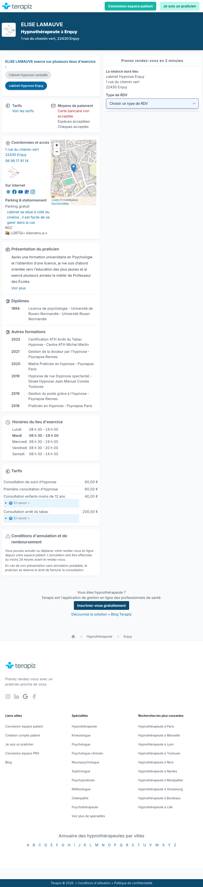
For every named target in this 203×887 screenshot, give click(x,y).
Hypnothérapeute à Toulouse (159, 753)
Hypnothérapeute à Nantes (157, 771)
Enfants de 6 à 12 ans (41, 504)
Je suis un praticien (179, 6)
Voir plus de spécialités (88, 816)
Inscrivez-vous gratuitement (101, 605)
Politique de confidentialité (133, 883)
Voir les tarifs (23, 111)
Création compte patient (22, 735)
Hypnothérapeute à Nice (156, 762)
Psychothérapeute (85, 807)
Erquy (128, 636)
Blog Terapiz (121, 614)
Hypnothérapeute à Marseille (159, 735)
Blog (8, 762)
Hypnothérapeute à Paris (156, 726)
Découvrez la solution (89, 614)
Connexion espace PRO (22, 753)
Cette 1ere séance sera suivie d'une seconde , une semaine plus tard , (41, 519)
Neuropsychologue (85, 762)
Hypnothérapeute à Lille (155, 807)
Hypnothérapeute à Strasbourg (160, 789)
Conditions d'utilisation (94, 883)
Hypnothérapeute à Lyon (156, 744)
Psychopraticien (83, 780)
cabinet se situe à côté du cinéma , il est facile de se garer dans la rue (28, 217)
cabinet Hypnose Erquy (26, 85)
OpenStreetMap (60, 203)
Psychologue (81, 744)
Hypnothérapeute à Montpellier (160, 780)
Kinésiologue (81, 735)
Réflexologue (81, 789)
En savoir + (19, 503)
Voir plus (18, 288)
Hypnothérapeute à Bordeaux (159, 798)
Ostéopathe (80, 798)
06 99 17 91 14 (17, 161)
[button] (73, 168)
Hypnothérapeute (99, 636)
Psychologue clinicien (87, 753)
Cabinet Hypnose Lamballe (28, 75)
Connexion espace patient (130, 6)
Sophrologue (81, 771)
